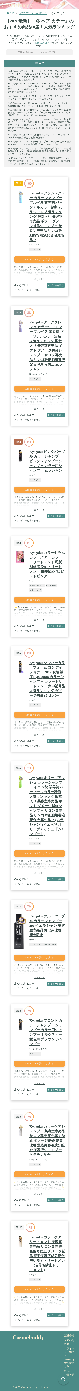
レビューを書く (55, 285)
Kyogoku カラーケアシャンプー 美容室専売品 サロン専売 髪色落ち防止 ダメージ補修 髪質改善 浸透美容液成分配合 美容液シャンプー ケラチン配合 (39, 151)
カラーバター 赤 (35, 590)
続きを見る (39, 279)
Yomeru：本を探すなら (69, 1363)
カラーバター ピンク (37, 585)
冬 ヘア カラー (35, 249)
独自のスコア (42, 42)
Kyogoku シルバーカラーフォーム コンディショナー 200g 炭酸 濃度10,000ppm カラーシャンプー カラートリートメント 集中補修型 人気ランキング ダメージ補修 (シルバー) (39, 113)
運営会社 (69, 1335)
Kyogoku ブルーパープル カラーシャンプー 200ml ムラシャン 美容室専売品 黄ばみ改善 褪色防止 (47, 925)
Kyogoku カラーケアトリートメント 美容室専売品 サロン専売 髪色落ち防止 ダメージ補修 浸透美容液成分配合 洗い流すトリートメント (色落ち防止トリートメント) (39, 161)
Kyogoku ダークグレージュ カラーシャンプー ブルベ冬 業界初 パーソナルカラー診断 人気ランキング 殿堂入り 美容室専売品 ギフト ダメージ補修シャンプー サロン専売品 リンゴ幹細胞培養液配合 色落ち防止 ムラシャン (47, 345)
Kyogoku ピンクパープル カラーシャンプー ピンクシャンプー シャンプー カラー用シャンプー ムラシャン (47, 461)
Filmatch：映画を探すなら (70, 1374)
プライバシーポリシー (69, 1351)
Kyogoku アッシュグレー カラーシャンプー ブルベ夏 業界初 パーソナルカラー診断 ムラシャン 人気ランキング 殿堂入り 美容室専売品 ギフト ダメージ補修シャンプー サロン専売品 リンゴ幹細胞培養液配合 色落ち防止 (47, 216)
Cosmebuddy (17, 5)
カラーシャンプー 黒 (49, 944)
